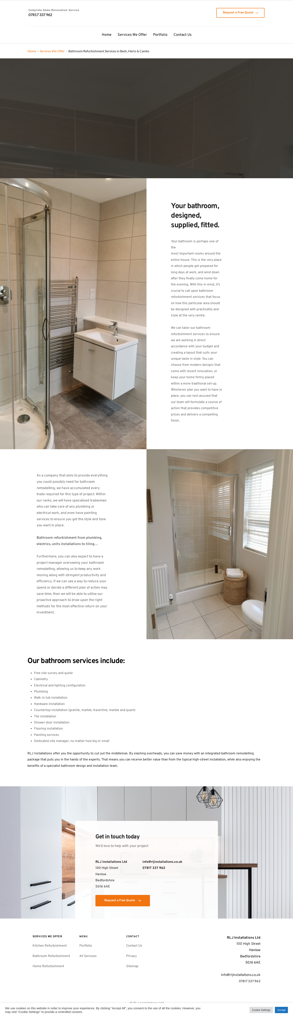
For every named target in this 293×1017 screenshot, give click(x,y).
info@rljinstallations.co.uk (162, 862)
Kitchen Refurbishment (50, 946)
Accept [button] (281, 1010)
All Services (88, 956)
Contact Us (134, 946)
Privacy (131, 956)
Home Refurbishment (48, 966)
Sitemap (132, 966)
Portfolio (85, 946)
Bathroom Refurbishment (52, 956)
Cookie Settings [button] (261, 1010)
